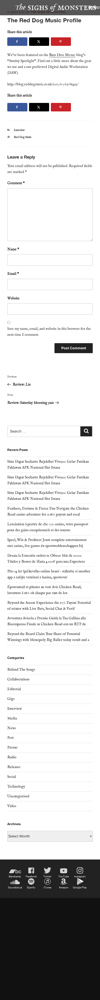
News (11, 728)
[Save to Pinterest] (61, 41)
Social (11, 777)
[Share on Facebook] (17, 41)
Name (13, 249)
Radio (11, 757)
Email (13, 274)
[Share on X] (39, 41)
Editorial (14, 689)
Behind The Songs (21, 669)
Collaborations (18, 679)
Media (12, 718)
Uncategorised (18, 796)
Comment (16, 183)
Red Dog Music (22, 137)
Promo (12, 747)
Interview (19, 130)
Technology (16, 786)
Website (13, 298)
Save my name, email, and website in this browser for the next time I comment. (49, 332)
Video (11, 806)
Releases (13, 767)
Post (10, 738)
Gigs (11, 699)
